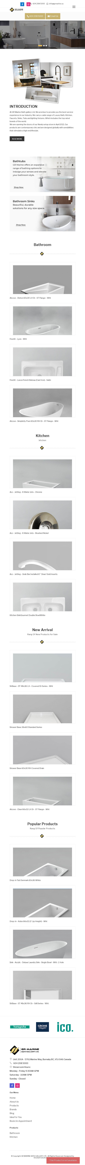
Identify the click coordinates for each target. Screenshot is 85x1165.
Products (14, 1105)
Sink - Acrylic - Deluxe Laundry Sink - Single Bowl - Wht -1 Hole (37, 962)
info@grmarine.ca (54, 4)
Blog (12, 1113)
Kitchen (14, 1137)
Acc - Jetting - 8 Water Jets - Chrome (26, 492)
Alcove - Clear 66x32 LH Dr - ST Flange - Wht (29, 809)
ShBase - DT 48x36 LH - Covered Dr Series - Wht (31, 686)
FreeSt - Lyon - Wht (18, 339)
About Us (14, 1102)
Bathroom (15, 1133)
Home (13, 1098)
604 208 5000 (37, 4)
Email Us (53, 16)
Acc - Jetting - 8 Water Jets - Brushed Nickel (29, 533)
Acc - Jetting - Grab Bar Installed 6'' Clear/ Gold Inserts (33, 574)
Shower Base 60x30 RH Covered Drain (27, 768)
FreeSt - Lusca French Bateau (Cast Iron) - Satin (30, 380)
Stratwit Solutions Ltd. (42, 1158)
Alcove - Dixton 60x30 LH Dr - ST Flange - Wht (30, 298)
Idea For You (16, 1117)
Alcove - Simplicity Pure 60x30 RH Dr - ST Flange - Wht (34, 421)
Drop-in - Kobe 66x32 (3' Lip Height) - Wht (28, 921)
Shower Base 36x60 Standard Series (26, 727)
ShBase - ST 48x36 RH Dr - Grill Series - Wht (29, 1003)
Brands (13, 1109)
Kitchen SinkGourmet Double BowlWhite (27, 615)
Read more (17, 139)
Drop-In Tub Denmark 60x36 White (25, 880)
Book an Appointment (21, 1121)
